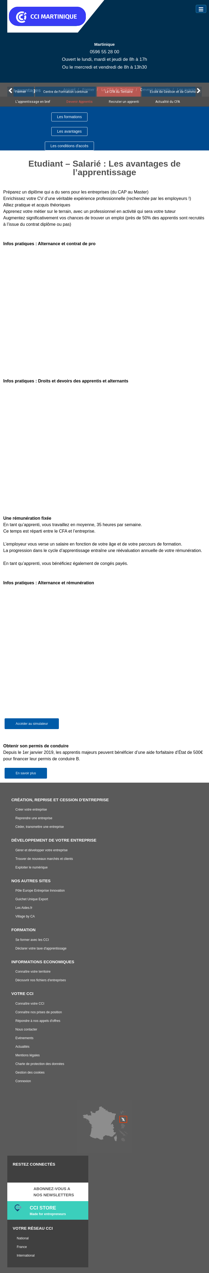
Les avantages (69, 131)
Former (20, 92)
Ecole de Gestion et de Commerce (175, 92)
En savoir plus (26, 773)
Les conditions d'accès (69, 146)
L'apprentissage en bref (32, 102)
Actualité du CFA (167, 102)
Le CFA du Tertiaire (119, 92)
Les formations (69, 117)
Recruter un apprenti (124, 102)
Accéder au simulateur (32, 724)
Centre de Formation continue (65, 92)
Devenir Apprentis (79, 102)
